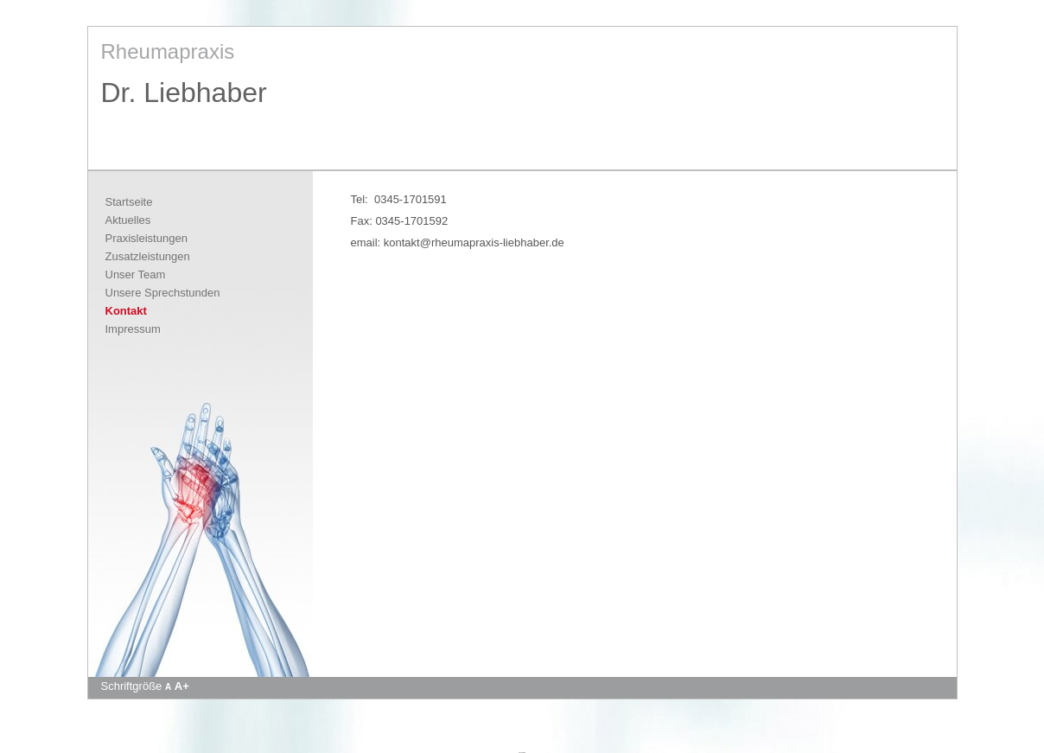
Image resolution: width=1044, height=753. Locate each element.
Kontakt (126, 310)
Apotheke (522, 752)
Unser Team (135, 274)
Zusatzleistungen (147, 256)
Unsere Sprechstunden (162, 292)
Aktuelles (128, 220)
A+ (182, 686)
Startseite (129, 201)
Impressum (133, 328)
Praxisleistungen (146, 238)
